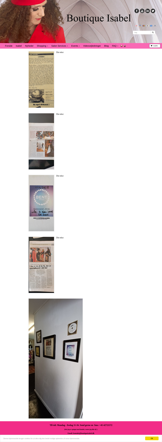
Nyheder (29, 46)
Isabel (19, 46)
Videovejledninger (92, 46)
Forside (8, 46)
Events (75, 46)
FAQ (115, 46)
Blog (106, 46)
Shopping (42, 46)
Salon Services (59, 46)
